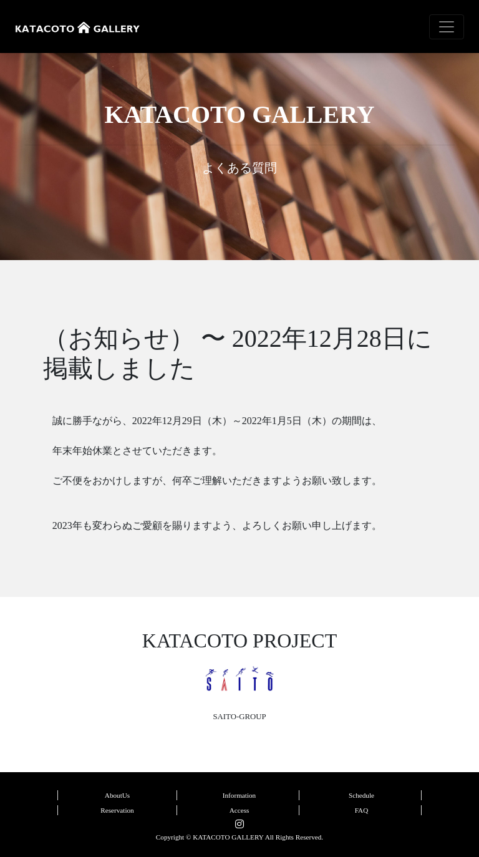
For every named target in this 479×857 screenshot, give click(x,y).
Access (239, 810)
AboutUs (117, 795)
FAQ (362, 810)
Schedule (361, 795)
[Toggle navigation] (446, 26)
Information (239, 795)
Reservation (116, 810)
